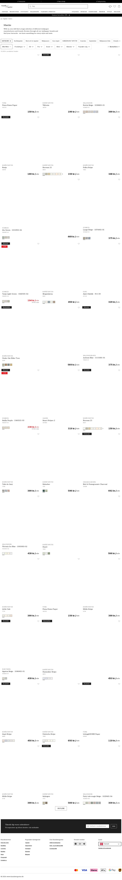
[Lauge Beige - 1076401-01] (101, 233)
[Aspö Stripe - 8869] (20, 736)
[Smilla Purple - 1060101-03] (20, 423)
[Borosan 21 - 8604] (61, 170)
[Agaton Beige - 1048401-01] (20, 674)
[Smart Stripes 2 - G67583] (61, 423)
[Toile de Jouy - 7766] (20, 487)
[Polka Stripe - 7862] (101, 170)
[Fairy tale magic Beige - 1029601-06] (101, 799)
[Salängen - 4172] (61, 799)
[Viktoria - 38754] (61, 107)
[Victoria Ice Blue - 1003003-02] (20, 549)
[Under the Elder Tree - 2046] (41, 360)
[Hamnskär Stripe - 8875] (81, 674)
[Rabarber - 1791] (61, 487)
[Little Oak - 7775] (20, 611)
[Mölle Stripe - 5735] (20, 799)
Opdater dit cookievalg (104, 848)
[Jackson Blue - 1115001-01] (101, 360)
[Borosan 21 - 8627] (101, 423)
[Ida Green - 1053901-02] (41, 233)
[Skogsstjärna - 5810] (61, 297)
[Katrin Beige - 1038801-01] (101, 107)
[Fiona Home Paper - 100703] (20, 107)
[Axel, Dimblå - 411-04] (101, 297)
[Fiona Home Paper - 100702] (61, 611)
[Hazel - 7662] (81, 549)
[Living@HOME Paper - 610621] (101, 736)
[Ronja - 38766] (20, 170)
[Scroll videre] (120, 41)
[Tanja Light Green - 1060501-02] (20, 297)
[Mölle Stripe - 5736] (101, 611)
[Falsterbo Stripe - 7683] (61, 736)
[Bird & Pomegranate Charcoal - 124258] (101, 487)
